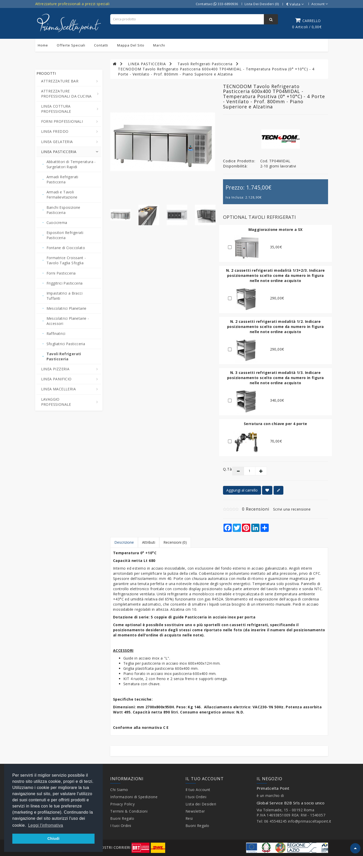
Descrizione (124, 542)
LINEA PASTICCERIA (147, 63)
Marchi (159, 45)
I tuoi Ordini (120, 825)
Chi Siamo (119, 789)
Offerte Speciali (71, 45)
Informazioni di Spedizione (133, 796)
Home (43, 45)
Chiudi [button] (53, 838)
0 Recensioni (255, 509)
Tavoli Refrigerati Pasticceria (205, 63)
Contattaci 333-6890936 (217, 4)
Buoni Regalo (122, 818)
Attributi (148, 542)
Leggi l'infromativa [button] (45, 825)
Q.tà (224, 469)
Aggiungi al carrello (242, 490)
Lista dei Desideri (200, 804)
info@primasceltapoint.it (309, 821)
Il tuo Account (197, 789)
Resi (189, 818)
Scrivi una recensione (292, 509)
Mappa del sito (130, 45)
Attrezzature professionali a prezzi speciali (72, 3)
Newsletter (195, 811)
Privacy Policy (122, 804)
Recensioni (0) (175, 542)
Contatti (101, 45)
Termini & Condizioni (128, 811)
